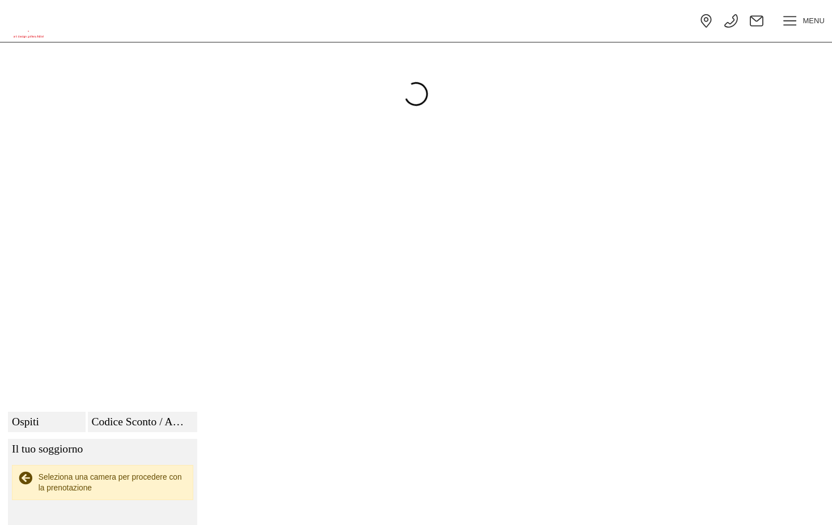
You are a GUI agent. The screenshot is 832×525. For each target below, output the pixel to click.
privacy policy (620, 497)
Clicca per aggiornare (782, 343)
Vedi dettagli (707, 395)
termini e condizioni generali (704, 497)
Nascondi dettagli (778, 395)
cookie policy (562, 497)
